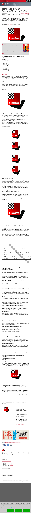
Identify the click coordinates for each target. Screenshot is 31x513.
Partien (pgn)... (4, 74)
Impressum (10, 480)
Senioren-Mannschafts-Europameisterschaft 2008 (13, 442)
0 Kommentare (27, 13)
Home (27, 480)
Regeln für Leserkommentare (6, 461)
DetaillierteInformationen (11, 510)
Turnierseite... (9, 24)
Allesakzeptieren (26, 510)
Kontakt (14, 480)
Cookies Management (19, 480)
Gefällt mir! (22, 13)
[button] (8, 1)
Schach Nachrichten (8, 4)
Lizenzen (24, 480)
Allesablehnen (18, 510)
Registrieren (11, 465)
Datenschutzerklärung (10, 507)
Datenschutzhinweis (6, 480)
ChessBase (8, 449)
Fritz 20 (4, 44)
